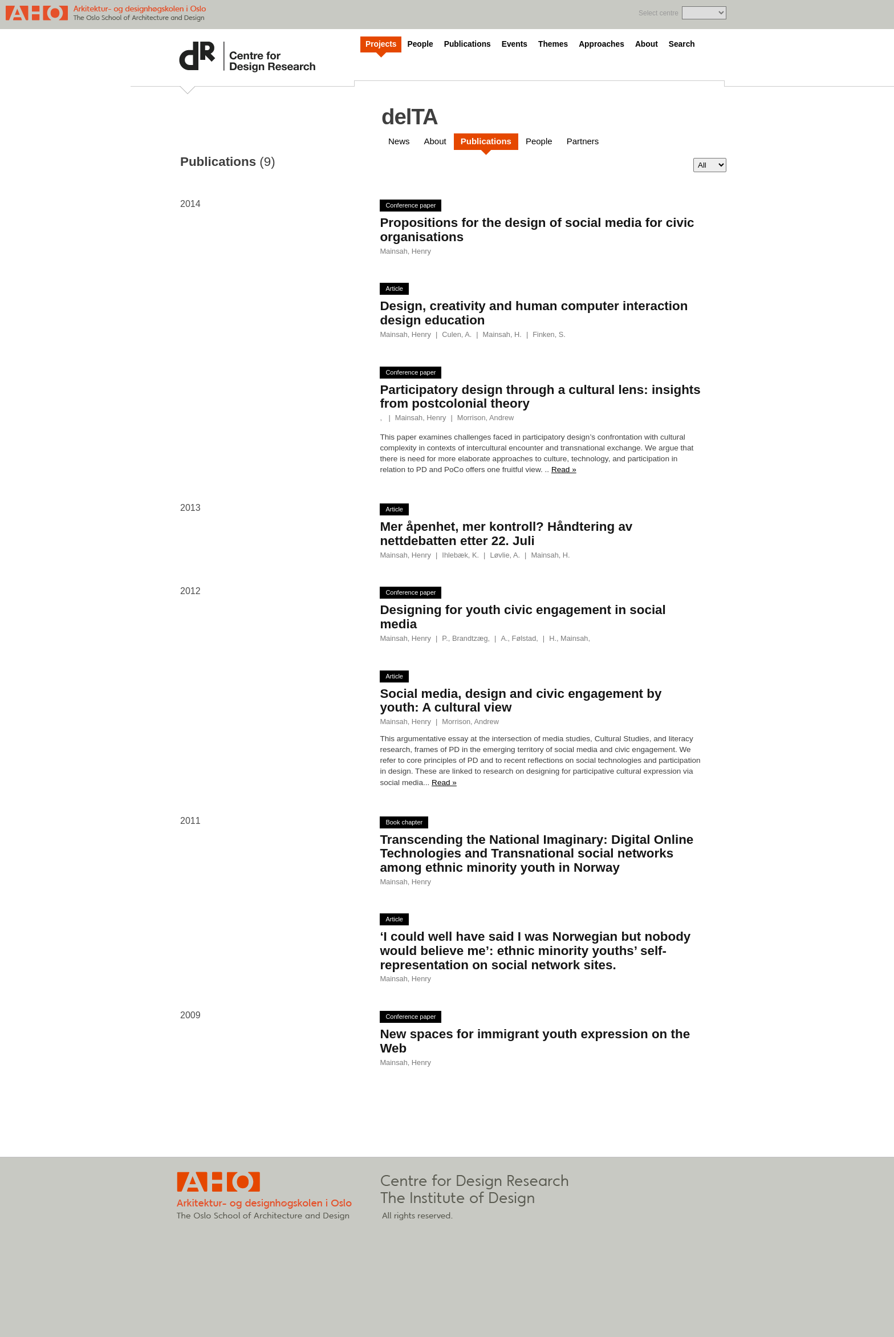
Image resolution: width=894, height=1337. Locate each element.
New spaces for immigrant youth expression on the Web (535, 1041)
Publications (467, 44)
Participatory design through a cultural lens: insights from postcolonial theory (540, 397)
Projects (380, 44)
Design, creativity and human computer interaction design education (534, 313)
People (420, 44)
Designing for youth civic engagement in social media (522, 617)
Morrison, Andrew (485, 417)
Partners (583, 141)
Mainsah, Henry (405, 251)
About (646, 44)
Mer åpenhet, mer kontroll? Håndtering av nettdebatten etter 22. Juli (506, 533)
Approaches (601, 44)
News (399, 141)
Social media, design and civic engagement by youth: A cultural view (520, 700)
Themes (553, 44)
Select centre (658, 13)
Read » (563, 469)
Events (514, 44)
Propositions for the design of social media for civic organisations (537, 230)
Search (682, 44)
